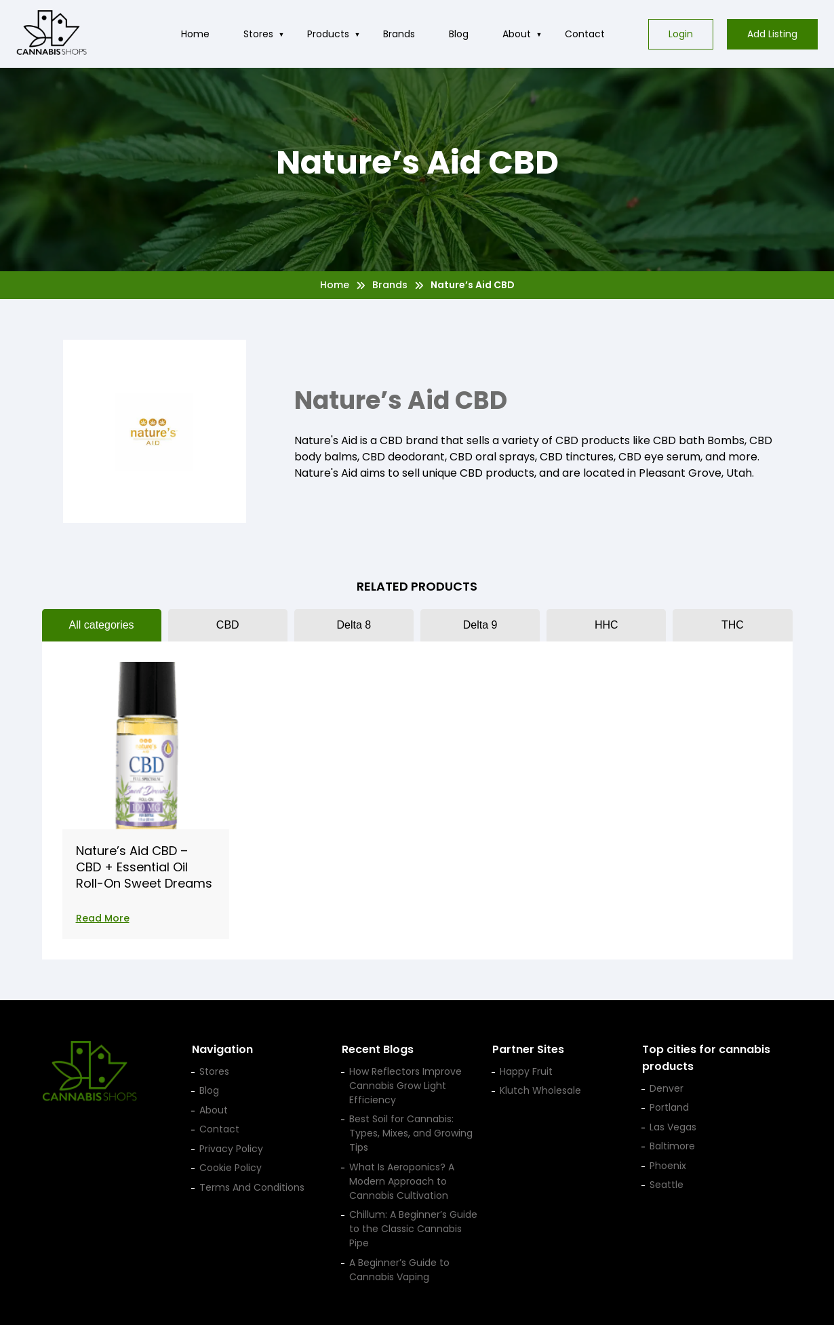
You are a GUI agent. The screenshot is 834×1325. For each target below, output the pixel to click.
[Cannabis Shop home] (51, 34)
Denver (666, 1088)
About (516, 34)
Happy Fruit (526, 1071)
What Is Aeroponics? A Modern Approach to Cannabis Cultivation (401, 1181)
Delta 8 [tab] (354, 625)
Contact (585, 34)
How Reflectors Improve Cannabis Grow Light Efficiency (405, 1086)
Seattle (666, 1184)
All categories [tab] (101, 625)
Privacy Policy (231, 1148)
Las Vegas (673, 1127)
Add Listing (772, 34)
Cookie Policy (230, 1167)
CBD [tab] (227, 625)
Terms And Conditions (251, 1187)
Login (681, 34)
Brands (399, 34)
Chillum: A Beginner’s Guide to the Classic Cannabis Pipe (413, 1229)
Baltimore (672, 1146)
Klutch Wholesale (540, 1090)
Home (195, 34)
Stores (258, 34)
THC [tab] (732, 625)
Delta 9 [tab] (480, 625)
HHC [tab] (606, 625)
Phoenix (668, 1165)
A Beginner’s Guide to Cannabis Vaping (399, 1270)
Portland (669, 1107)
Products (328, 34)
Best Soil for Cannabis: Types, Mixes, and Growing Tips (411, 1133)
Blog (459, 34)
